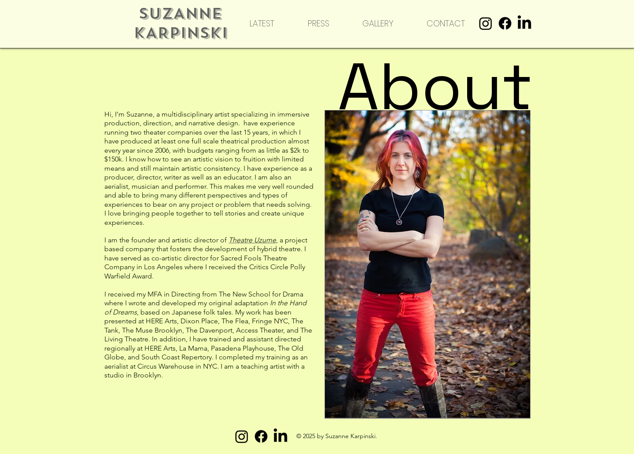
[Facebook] (505, 23)
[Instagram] (485, 23)
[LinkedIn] (524, 23)
